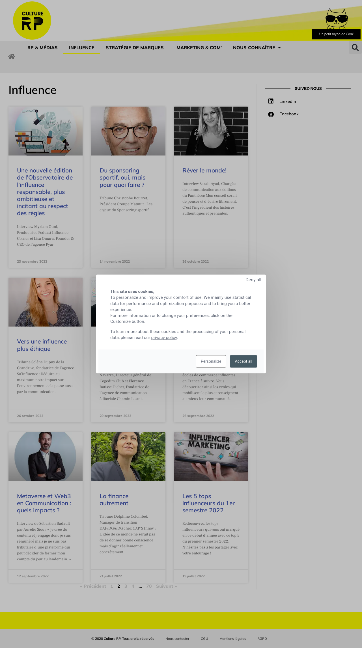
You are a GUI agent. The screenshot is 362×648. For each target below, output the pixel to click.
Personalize (211, 361)
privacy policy (164, 337)
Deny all (253, 279)
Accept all (243, 361)
